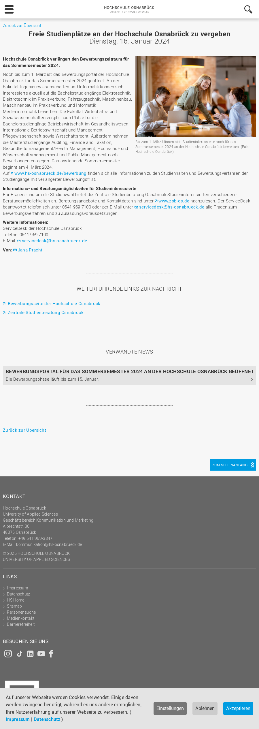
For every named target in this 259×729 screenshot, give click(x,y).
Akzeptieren (238, 708)
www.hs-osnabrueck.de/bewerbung (50, 173)
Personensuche (21, 612)
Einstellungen (170, 708)
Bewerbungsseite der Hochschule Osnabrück (53, 303)
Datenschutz (47, 719)
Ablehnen (205, 708)
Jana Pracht (30, 250)
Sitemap (14, 606)
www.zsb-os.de (173, 201)
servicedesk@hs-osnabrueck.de (171, 207)
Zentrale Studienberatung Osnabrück (45, 312)
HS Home (15, 600)
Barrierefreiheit (21, 624)
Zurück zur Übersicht (22, 25)
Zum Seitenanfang (229, 465)
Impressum (18, 719)
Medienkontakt (20, 618)
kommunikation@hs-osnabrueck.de (49, 544)
